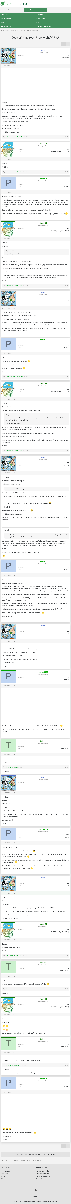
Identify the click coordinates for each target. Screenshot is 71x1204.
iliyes (43, 50)
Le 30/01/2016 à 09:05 (8, 308)
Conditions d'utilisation (29, 1201)
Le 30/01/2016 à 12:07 (8, 353)
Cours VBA (39, 14)
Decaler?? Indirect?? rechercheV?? (30, 30)
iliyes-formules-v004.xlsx (14, 956)
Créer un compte (35, 10)
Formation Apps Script (42, 1173)
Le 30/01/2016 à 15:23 (8, 843)
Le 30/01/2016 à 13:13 (8, 399)
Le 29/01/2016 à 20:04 (8, 65)
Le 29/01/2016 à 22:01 (8, 192)
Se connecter (12, 10)
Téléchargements (6, 26)
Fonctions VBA (41, 18)
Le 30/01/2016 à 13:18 (8, 473)
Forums (6, 30)
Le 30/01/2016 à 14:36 (8, 754)
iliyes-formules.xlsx (12, 767)
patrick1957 (43, 179)
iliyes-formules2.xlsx (12, 989)
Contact (54, 1201)
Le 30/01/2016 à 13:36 (8, 575)
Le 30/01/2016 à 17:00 (8, 976)
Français (34, 1196)
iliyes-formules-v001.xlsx (14, 172)
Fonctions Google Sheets (43, 1176)
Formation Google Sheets (43, 1171)
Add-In (38, 22)
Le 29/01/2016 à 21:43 (8, 159)
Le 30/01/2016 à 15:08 (8, 793)
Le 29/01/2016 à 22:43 (8, 238)
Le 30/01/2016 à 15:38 (8, 893)
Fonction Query (40, 1179)
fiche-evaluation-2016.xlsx (14, 137)
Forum (3, 22)
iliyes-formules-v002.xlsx (14, 285)
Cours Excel (4, 14)
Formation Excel (5, 1171)
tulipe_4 (43, 741)
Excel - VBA (14, 30)
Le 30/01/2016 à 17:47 (8, 1052)
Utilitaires (3, 1179)
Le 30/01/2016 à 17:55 (8, 1092)
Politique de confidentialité (43, 1201)
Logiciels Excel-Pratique (43, 26)
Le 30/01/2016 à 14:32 (8, 685)
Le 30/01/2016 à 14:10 (8, 641)
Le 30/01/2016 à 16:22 (8, 939)
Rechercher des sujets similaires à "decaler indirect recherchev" (35, 1154)
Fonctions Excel (6, 18)
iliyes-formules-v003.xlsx (14, 450)
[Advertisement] (35, 83)
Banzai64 (43, 144)
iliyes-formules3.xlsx (12, 1065)
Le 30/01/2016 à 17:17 (8, 1014)
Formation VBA (5, 1173)
